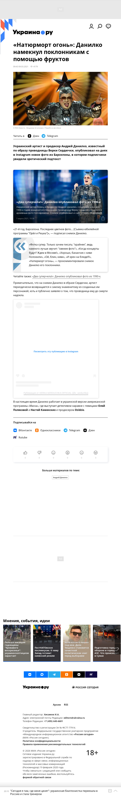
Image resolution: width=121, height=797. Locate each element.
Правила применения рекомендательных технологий (54, 744)
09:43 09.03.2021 (20, 66)
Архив (57, 704)
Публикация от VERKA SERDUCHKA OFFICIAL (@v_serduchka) (56, 393)
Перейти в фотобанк (53, 128)
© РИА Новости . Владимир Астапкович (28, 128)
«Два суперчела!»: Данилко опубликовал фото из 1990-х (66, 276)
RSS (66, 704)
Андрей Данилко (60, 477)
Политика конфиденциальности (41, 740)
